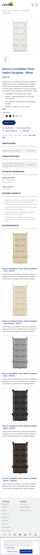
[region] (20, 546)
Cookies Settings (12, 551)
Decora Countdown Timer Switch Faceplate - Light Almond (19, 322)
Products (9, 10)
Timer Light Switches (24, 10)
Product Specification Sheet (10, 151)
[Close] (37, 540)
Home (4, 10)
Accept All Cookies (26, 551)
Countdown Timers (7, 13)
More (4, 109)
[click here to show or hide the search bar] (33, 5)
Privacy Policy (10, 547)
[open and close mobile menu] (37, 5)
